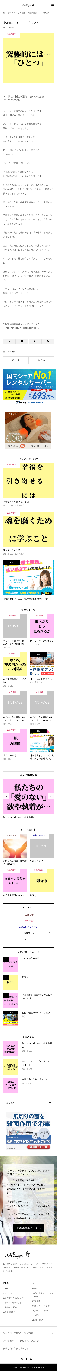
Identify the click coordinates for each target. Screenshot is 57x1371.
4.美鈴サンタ (28, 933)
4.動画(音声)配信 (10, 1307)
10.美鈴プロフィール (40, 1311)
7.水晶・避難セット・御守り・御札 (42, 1295)
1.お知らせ (28, 914)
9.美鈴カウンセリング (41, 1306)
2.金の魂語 (10, 352)
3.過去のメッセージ (28, 927)
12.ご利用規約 (37, 1320)
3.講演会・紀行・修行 (12, 1303)
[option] (28, 799)
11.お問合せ (36, 1315)
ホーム (6, 1288)
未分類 (28, 939)
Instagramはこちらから (28, 1228)
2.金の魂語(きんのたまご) (13, 1298)
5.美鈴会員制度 (9, 1312)
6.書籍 (34, 1288)
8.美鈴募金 (36, 1301)
